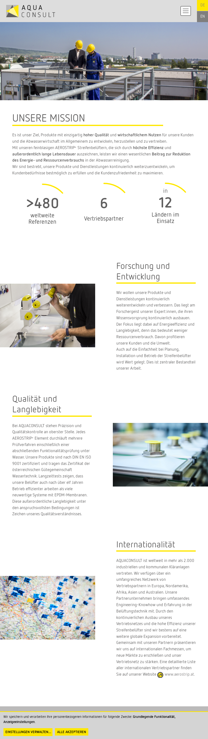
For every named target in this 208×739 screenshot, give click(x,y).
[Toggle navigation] (186, 11)
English (202, 16)
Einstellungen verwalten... (28, 732)
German (202, 5)
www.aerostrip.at (179, 674)
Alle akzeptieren (71, 732)
